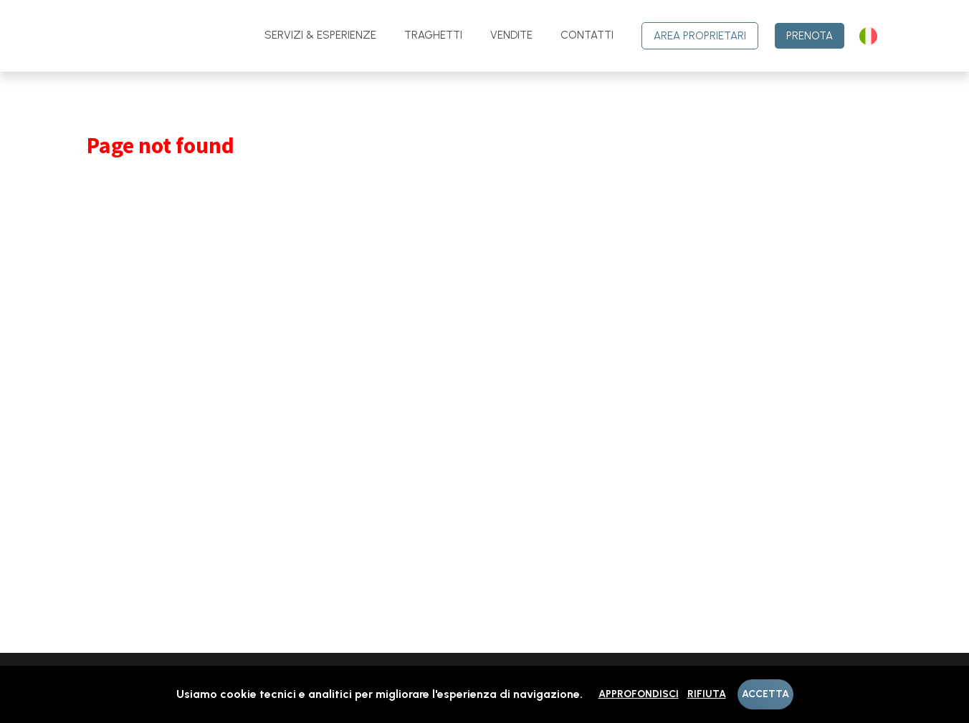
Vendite (511, 35)
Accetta (765, 694)
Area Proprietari (700, 35)
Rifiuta (706, 694)
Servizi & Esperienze (320, 35)
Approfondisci (638, 694)
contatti (587, 35)
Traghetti (433, 35)
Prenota (809, 35)
